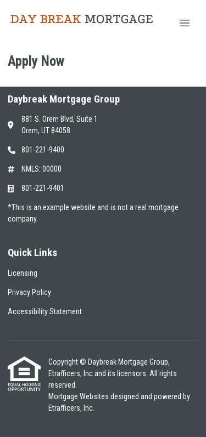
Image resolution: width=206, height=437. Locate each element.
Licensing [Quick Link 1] (22, 273)
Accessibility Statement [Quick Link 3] (45, 311)
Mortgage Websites (79, 396)
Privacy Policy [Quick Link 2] (29, 292)
